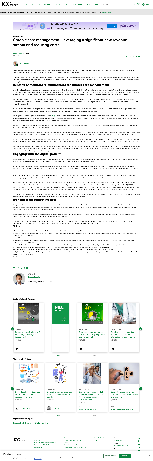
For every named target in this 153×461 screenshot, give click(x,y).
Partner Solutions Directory (73, 440)
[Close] (150, 456)
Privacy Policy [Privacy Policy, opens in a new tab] (38, 459)
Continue (124, 456)
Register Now (106, 12)
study (53, 116)
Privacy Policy (98, 440)
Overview (37, 438)
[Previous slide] (12, 328)
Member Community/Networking (75, 447)
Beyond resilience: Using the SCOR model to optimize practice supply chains (27, 394)
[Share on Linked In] (133, 56)
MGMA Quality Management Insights (90, 409)
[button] (138, 4)
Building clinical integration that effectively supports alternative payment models (123, 334)
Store (66, 438)
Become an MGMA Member (43, 445)
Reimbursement (40, 423)
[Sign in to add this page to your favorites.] (126, 56)
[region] (76, 456)
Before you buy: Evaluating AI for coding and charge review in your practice (28, 334)
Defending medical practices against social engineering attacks (59, 394)
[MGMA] (10, 4)
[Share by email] (139, 56)
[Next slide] (140, 328)
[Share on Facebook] (136, 56)
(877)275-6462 (119, 440)
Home (15, 54)
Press (66, 443)
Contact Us (38, 440)
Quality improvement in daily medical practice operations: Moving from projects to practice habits (91, 396)
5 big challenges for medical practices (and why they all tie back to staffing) (92, 334)
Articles (21, 54)
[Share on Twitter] (130, 56)
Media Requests (39, 447)
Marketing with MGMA (71, 445)
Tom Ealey (56, 408)
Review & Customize (110, 456)
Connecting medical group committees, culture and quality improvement (124, 394)
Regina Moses (25, 408)
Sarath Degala (24, 63)
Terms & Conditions (100, 438)
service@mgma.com (121, 446)
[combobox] (113, 4)
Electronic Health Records (22, 423)
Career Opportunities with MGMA (45, 443)
